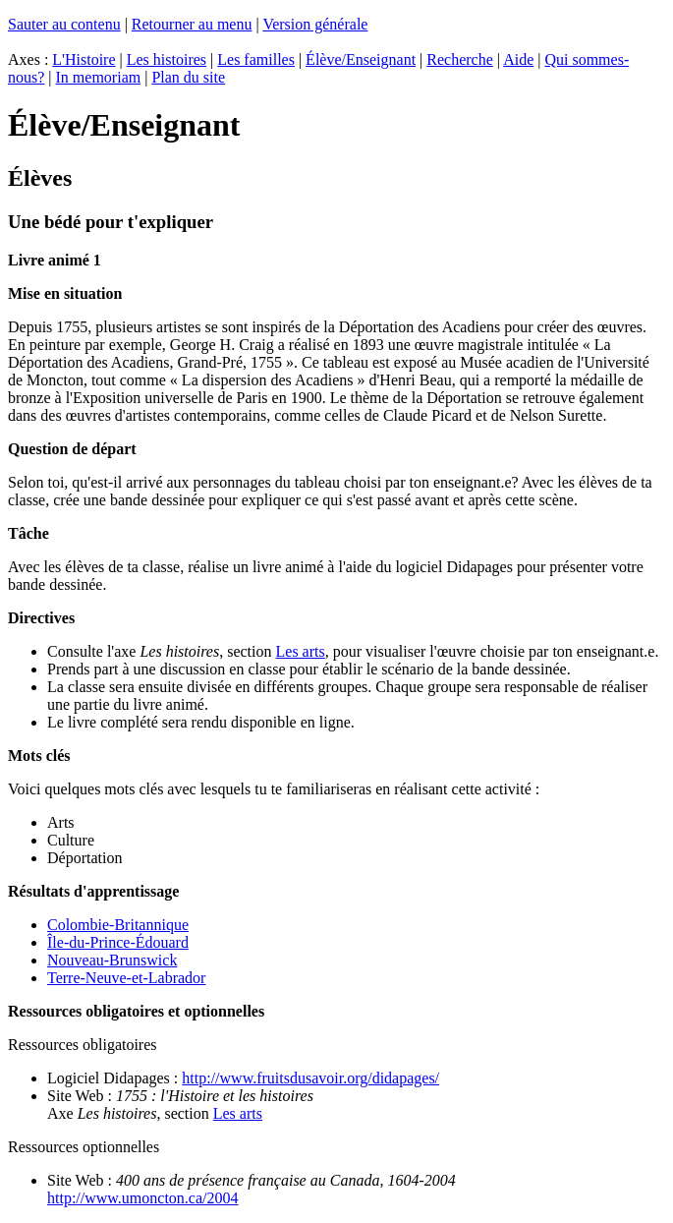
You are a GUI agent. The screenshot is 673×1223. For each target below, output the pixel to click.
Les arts (300, 651)
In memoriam (98, 77)
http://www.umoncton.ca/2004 (143, 1198)
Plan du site (188, 77)
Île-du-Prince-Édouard (118, 942)
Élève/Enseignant (361, 59)
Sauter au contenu (64, 24)
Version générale (314, 24)
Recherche (459, 59)
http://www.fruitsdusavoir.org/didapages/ (310, 1078)
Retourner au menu (192, 24)
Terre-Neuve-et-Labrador (126, 977)
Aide (518, 59)
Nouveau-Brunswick (112, 960)
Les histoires (166, 59)
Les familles (256, 59)
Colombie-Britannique (118, 924)
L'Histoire (83, 59)
